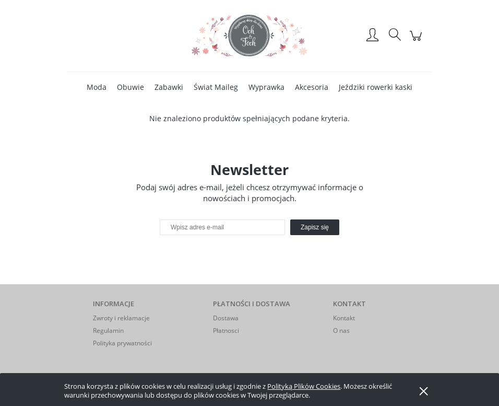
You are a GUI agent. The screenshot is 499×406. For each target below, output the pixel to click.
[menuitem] (96, 87)
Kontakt (344, 318)
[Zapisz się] (314, 227)
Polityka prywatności (122, 343)
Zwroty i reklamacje (121, 318)
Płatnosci (226, 330)
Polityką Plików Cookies (303, 386)
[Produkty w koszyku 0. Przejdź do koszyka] (417, 41)
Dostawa (226, 318)
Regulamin (108, 330)
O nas (341, 330)
